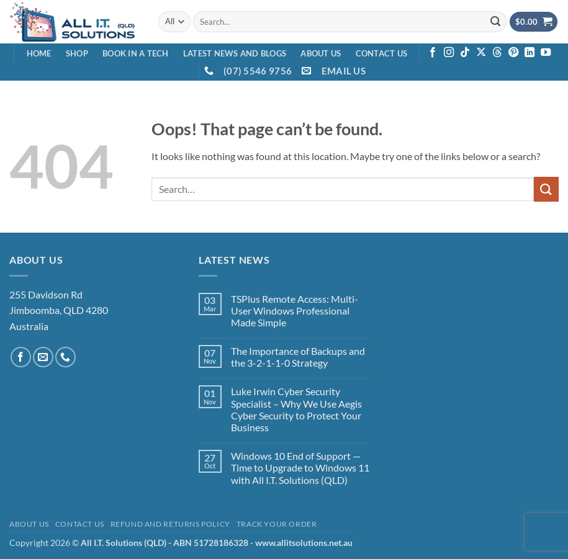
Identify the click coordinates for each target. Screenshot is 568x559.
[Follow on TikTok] (465, 52)
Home (39, 53)
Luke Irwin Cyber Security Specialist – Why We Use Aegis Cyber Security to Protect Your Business (296, 409)
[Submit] (495, 21)
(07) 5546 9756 (257, 70)
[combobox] (350, 21)
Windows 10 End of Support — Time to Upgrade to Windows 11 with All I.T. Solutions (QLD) (300, 467)
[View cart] (534, 22)
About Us (320, 53)
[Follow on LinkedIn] (529, 52)
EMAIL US (344, 70)
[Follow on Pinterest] (513, 52)
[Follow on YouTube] (546, 52)
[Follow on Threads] (497, 52)
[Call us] (65, 357)
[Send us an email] (43, 357)
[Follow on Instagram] (449, 52)
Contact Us (382, 53)
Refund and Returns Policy (170, 524)
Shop (77, 53)
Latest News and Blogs (234, 53)
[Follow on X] (481, 52)
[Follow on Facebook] (433, 52)
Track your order (277, 524)
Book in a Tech (135, 53)
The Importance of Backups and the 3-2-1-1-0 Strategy (298, 357)
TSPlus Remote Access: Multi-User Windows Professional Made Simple (294, 310)
